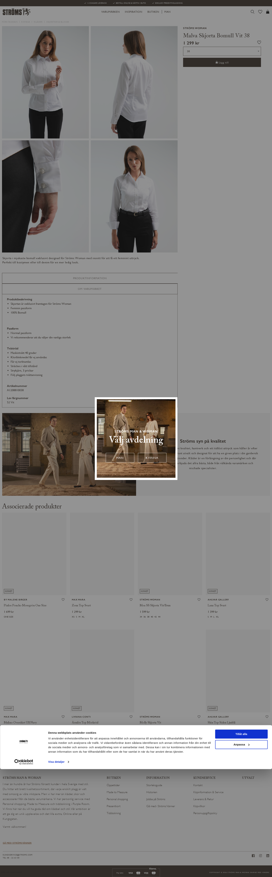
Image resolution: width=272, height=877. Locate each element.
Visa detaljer (56, 869)
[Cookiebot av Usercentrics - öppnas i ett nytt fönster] (24, 870)
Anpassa (241, 852)
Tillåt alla (241, 842)
